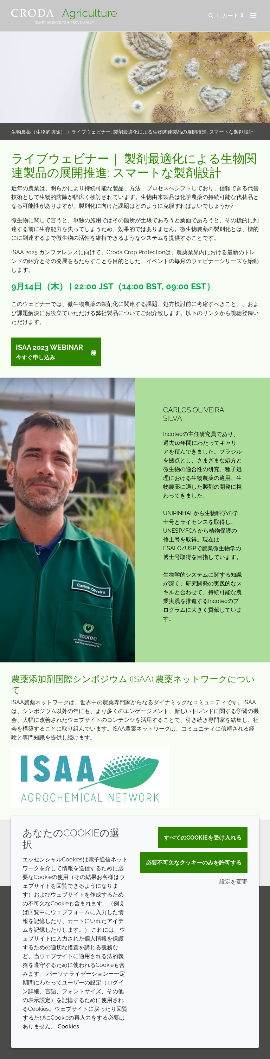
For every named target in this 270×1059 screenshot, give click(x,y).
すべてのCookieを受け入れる (203, 837)
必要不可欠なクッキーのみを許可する (194, 862)
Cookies (68, 1026)
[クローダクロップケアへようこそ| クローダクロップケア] (64, 14)
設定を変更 (233, 881)
